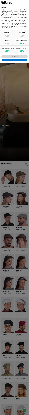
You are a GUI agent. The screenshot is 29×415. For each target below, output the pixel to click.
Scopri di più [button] (14, 56)
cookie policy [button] (4, 18)
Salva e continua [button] (14, 60)
